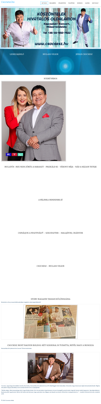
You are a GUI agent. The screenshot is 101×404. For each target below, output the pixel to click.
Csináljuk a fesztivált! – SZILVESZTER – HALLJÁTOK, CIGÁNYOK (50, 233)
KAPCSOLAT (95, 3)
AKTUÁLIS (44, 3)
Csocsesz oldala (10, 400)
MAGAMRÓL (52, 3)
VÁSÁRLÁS (80, 3)
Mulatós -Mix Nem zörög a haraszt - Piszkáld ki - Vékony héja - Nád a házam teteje (50, 167)
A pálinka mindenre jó (50, 200)
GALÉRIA (87, 3)
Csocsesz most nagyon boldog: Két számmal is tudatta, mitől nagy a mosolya (50, 345)
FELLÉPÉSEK (71, 3)
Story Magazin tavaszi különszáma (50, 299)
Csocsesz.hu (8, 2)
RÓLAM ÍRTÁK (62, 3)
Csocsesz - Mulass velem (50, 266)
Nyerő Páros (50, 78)
